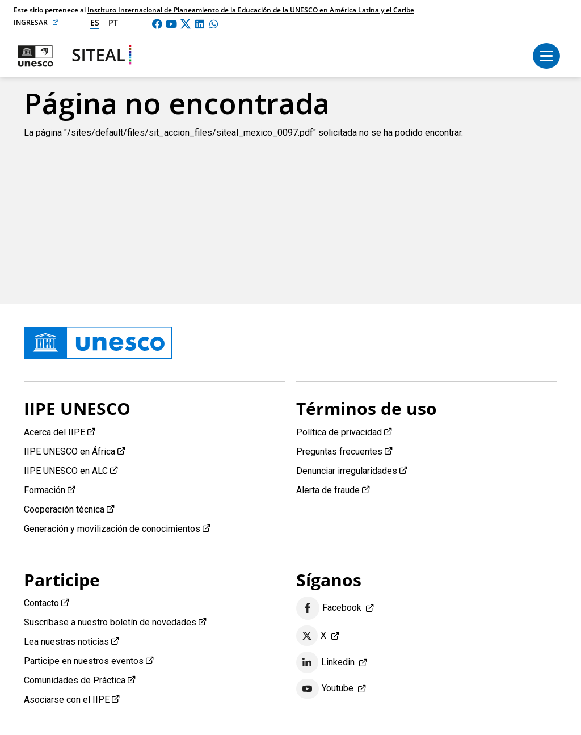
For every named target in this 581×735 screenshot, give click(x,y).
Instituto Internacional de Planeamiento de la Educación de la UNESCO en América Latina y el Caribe (250, 10)
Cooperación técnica (64, 509)
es (94, 22)
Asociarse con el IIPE (67, 699)
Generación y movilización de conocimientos (112, 528)
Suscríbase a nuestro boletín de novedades (110, 622)
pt (113, 22)
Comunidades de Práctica (74, 680)
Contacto (41, 603)
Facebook (328, 608)
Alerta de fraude (328, 490)
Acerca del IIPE (54, 432)
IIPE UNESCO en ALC (66, 470)
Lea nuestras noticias (66, 641)
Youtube (324, 689)
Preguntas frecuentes (339, 451)
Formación (44, 490)
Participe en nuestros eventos (84, 661)
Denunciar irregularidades (346, 470)
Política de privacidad (339, 432)
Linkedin (325, 662)
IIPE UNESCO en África (69, 451)
